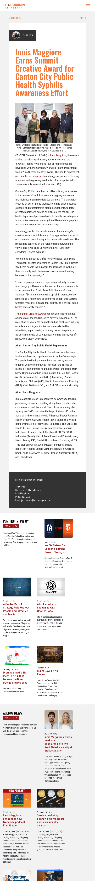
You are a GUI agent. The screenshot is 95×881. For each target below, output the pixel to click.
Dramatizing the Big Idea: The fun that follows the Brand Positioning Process (46, 618)
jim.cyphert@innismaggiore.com (36, 500)
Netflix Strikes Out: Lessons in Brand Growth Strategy (45, 547)
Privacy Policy (60, 864)
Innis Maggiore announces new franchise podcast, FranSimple (77, 683)
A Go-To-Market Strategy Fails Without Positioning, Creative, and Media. (78, 548)
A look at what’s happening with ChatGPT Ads (12, 617)
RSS (16, 526)
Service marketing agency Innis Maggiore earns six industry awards (14, 766)
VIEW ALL (8, 526)
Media (40, 864)
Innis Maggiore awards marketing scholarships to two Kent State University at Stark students (46, 685)
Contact (49, 864)
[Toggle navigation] (88, 6)
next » (82, 17)
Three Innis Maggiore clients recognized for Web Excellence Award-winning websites (79, 767)
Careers (32, 864)
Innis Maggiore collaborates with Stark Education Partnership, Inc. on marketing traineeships (45, 769)
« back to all (15, 17)
